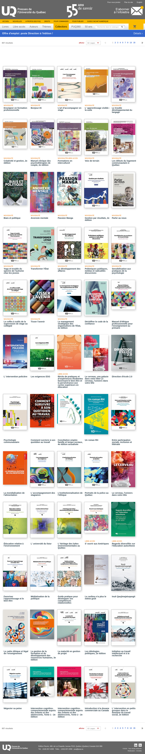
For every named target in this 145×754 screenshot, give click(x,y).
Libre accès (19, 26)
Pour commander (61, 21)
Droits (47, 21)
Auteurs (34, 26)
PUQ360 (76, 26)
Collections (61, 26)
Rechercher (123, 27)
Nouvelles (17, 21)
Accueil (6, 21)
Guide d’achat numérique (97, 21)
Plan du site (128, 2)
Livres (5, 26)
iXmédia (139, 751)
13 (131, 43)
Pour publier (77, 21)
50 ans (88, 26)
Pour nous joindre (113, 2)
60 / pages (91, 43)
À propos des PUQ (33, 21)
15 (134, 43)
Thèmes (46, 26)
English (139, 2)
